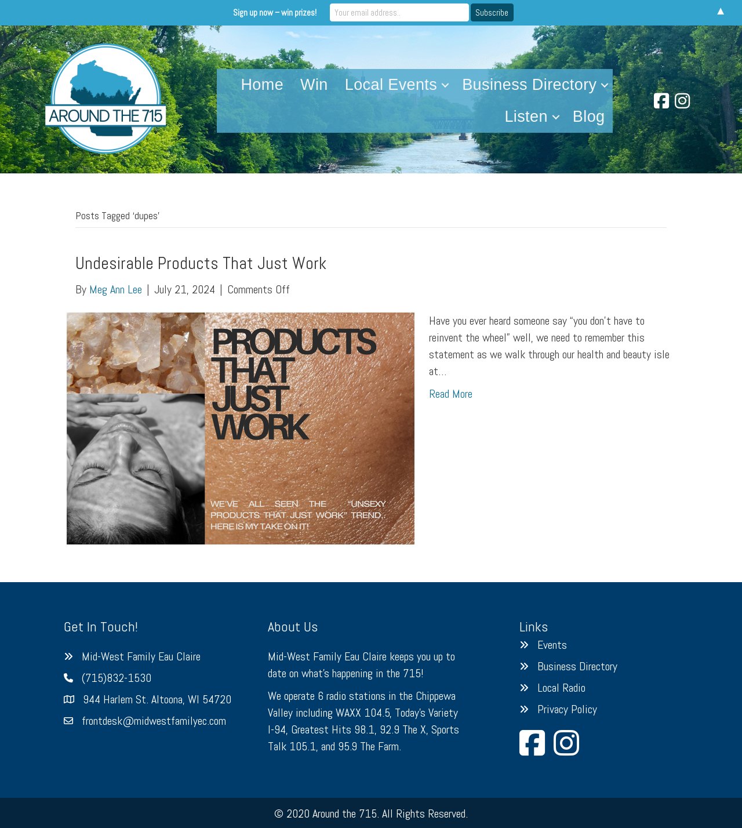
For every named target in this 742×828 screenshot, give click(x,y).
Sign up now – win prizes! (275, 12)
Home (262, 84)
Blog (589, 116)
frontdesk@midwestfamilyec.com (154, 720)
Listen (525, 116)
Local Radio (561, 687)
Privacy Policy (567, 709)
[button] (445, 85)
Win (314, 84)
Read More (450, 393)
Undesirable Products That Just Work (200, 263)
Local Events (391, 84)
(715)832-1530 (116, 677)
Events (552, 644)
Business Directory (529, 84)
